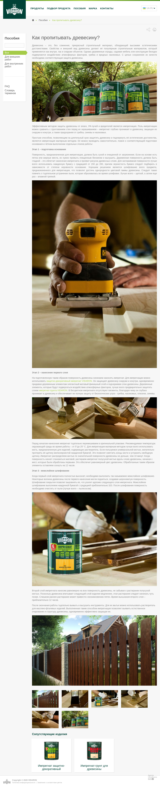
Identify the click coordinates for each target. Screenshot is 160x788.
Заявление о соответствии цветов (49, 782)
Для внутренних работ (14, 65)
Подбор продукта (58, 8)
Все (7, 52)
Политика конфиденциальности (23, 782)
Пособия (80, 8)
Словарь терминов (10, 92)
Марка (93, 8)
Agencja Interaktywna (152, 777)
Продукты (37, 8)
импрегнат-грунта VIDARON (53, 390)
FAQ (7, 86)
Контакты (106, 8)
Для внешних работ (12, 58)
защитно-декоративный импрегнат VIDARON (69, 381)
